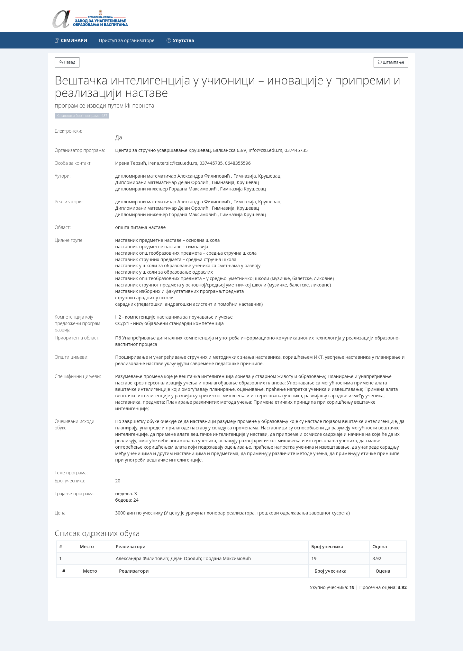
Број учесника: (70, 481)
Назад (67, 62)
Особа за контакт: (73, 163)
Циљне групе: (69, 240)
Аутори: (62, 176)
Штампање (391, 62)
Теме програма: (71, 473)
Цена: (61, 513)
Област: (63, 227)
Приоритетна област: (77, 338)
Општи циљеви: (71, 357)
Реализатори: (69, 201)
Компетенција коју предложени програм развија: (77, 323)
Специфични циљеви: (78, 376)
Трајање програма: (75, 493)
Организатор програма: (80, 150)
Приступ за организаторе (126, 40)
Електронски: (68, 131)
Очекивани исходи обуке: (75, 424)
